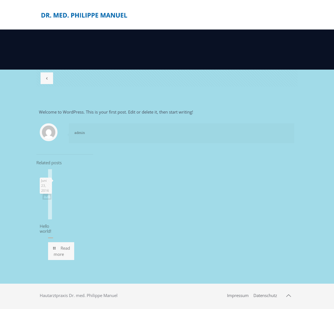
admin (79, 132)
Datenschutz (265, 295)
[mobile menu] (285, 14)
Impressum (238, 295)
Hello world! (45, 228)
